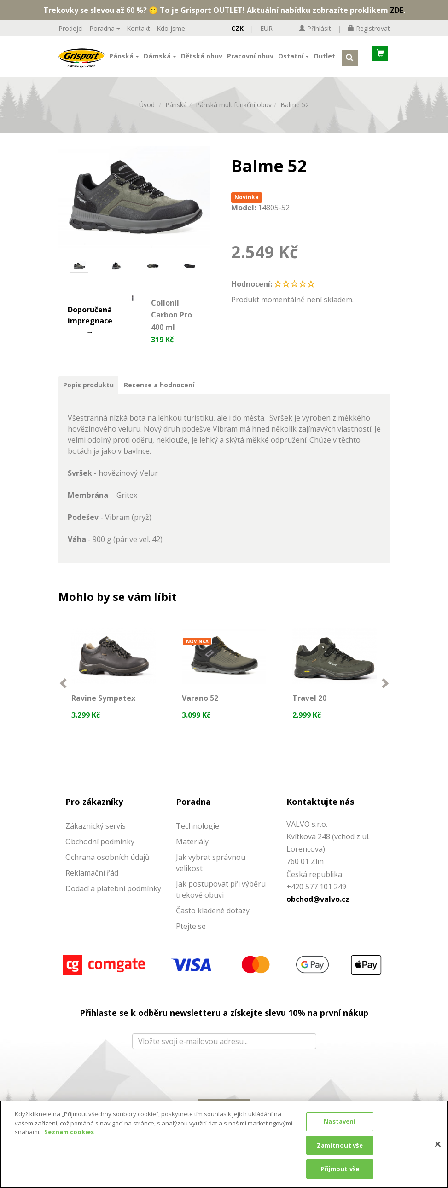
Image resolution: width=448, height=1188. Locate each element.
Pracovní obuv (250, 58)
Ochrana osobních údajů (107, 869)
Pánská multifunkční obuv (234, 112)
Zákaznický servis (95, 837)
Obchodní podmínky (99, 853)
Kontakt (138, 28)
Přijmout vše (340, 1169)
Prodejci (70, 28)
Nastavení (339, 1121)
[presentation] (224, 1082)
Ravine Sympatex (105, 705)
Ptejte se (191, 938)
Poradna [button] (104, 28)
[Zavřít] (438, 1144)
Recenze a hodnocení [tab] (159, 391)
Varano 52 (201, 704)
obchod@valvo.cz (317, 910)
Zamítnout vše (340, 1145)
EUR (266, 28)
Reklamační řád (91, 884)
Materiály (192, 853)
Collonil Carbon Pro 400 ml (171, 322)
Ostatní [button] (293, 58)
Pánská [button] (124, 58)
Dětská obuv (201, 58)
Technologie (197, 837)
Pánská (176, 112)
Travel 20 (311, 704)
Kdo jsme (171, 28)
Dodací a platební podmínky (113, 900)
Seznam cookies (69, 1132)
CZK (237, 28)
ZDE (396, 10)
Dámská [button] (160, 58)
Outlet (324, 58)
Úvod (147, 112)
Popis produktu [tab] (88, 391)
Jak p (184, 895)
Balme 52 (294, 112)
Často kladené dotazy (213, 922)
